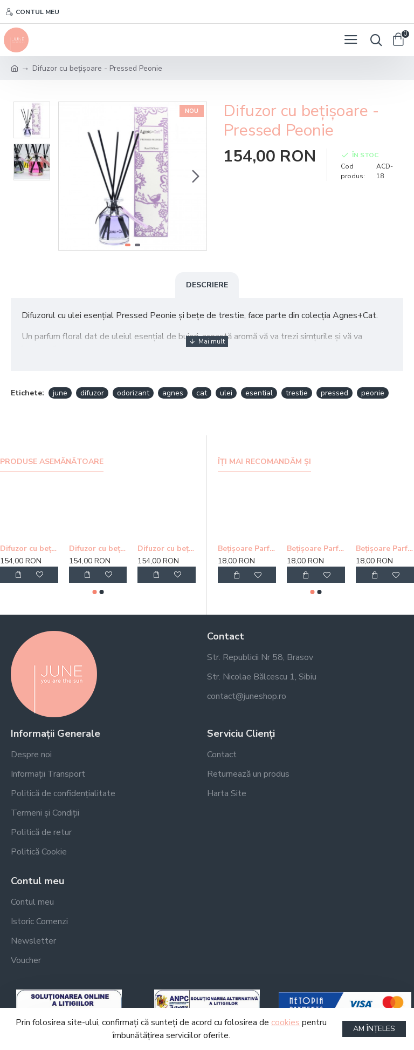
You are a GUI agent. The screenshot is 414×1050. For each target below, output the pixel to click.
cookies (285, 1022)
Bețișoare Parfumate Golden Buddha (316, 549)
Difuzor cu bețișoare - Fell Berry (166, 549)
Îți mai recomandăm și (264, 462)
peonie (372, 393)
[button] (195, 176)
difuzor (92, 393)
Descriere (207, 285)
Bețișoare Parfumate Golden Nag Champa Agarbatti (385, 549)
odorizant (133, 393)
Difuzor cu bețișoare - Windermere (29, 549)
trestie (297, 393)
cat (201, 393)
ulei (226, 393)
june (60, 393)
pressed (334, 393)
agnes (172, 393)
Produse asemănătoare (52, 462)
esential (259, 393)
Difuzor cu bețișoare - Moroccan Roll (98, 549)
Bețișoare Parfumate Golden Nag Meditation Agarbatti (247, 549)
